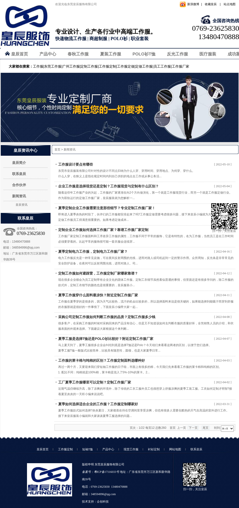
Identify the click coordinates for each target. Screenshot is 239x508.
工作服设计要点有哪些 (75, 164)
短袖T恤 (87, 449)
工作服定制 (65, 449)
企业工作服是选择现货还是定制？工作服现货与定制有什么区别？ (108, 186)
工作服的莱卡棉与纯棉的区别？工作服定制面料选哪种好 (101, 360)
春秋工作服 (78, 54)
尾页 (206, 428)
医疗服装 (207, 54)
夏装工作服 (110, 54)
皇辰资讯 (21, 204)
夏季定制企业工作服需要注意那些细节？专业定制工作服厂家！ (106, 208)
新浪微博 (193, 4)
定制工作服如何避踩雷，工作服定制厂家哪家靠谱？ (98, 273)
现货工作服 (131, 449)
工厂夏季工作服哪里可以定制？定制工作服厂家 (94, 382)
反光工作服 (177, 54)
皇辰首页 (19, 54)
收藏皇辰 (211, 4)
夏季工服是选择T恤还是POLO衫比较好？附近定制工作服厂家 (105, 339)
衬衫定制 (154, 449)
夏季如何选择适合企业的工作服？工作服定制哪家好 (98, 404)
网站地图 (175, 449)
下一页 (193, 428)
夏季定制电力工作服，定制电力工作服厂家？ (93, 252)
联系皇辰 (19, 174)
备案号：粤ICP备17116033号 (100, 472)
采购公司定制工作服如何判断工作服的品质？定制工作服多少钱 (106, 317)
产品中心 (47, 54)
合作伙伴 (19, 185)
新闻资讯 (19, 196)
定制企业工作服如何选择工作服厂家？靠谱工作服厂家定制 (103, 230)
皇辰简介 (19, 163)
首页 (57, 149)
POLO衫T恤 (144, 54)
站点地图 (230, 4)
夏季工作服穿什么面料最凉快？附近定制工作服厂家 (98, 295)
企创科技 (103, 501)
